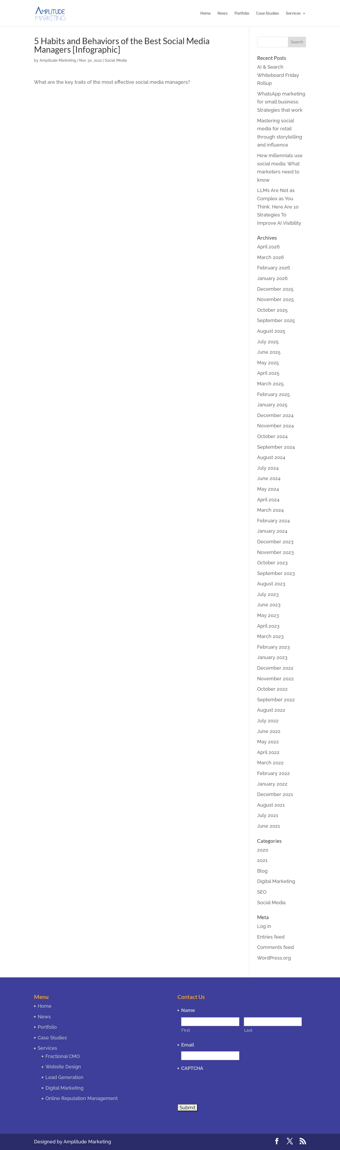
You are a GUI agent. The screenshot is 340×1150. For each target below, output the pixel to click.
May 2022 (268, 741)
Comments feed (275, 947)
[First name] (210, 1021)
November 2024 (275, 425)
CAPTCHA (192, 1068)
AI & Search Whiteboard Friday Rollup (278, 75)
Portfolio (242, 13)
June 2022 (268, 731)
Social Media (116, 60)
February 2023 (273, 647)
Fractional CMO (62, 1056)
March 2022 (270, 762)
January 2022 (272, 784)
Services (293, 13)
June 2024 (268, 478)
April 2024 (268, 499)
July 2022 (268, 720)
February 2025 (273, 394)
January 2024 (272, 531)
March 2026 (270, 257)
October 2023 (272, 562)
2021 (262, 860)
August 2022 (271, 710)
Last (248, 1030)
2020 (262, 850)
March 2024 (270, 510)
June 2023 (268, 604)
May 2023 (268, 615)
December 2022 (275, 668)
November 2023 (275, 552)
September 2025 (276, 320)
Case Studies (267, 13)
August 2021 (271, 805)
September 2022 (276, 699)
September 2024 (276, 447)
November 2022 (275, 678)
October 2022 (272, 689)
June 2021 (268, 826)
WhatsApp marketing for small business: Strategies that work (281, 102)
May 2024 (268, 489)
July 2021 (267, 815)
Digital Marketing (276, 881)
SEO (261, 892)
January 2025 (272, 404)
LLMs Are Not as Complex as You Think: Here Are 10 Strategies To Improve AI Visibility (279, 207)
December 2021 (275, 794)
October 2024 (272, 436)
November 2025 (275, 299)
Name (188, 1010)
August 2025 (271, 331)
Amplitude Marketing (58, 60)
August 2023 (271, 583)
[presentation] (221, 1084)
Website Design (63, 1066)
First (185, 1030)
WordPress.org (274, 958)
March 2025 (270, 383)
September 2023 (276, 573)
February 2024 (273, 520)
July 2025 (268, 341)
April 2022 (268, 752)
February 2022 (273, 773)
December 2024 (275, 415)
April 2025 (268, 373)
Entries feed (270, 937)
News (223, 13)
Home (205, 13)
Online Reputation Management (81, 1098)
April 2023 (268, 626)
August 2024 (271, 457)
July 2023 (268, 594)
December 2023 (275, 541)
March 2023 (270, 636)
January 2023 (272, 657)
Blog (262, 871)
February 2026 (273, 267)
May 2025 (268, 362)
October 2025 (272, 310)
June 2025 (268, 352)
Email (187, 1045)
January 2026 (272, 278)
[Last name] (273, 1021)
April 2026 (268, 246)
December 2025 (275, 289)
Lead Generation (64, 1077)
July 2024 (268, 468)
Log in (264, 926)
